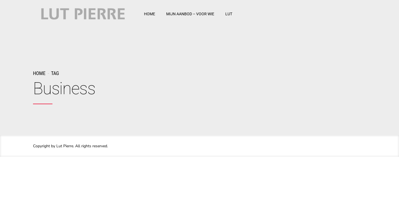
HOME (149, 14)
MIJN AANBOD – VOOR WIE (190, 14)
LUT (228, 14)
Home (39, 73)
